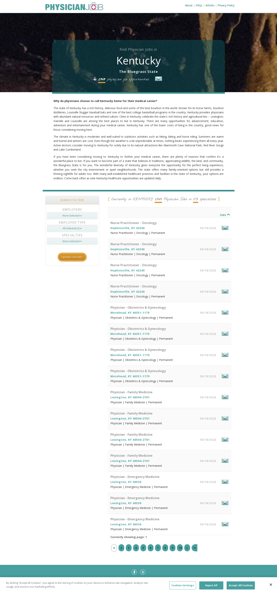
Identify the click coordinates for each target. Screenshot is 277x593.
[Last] (194, 555)
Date (225, 222)
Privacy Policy (226, 5)
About (189, 5)
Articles (209, 5)
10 (180, 555)
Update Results (72, 264)
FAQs (199, 5)
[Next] (187, 555)
